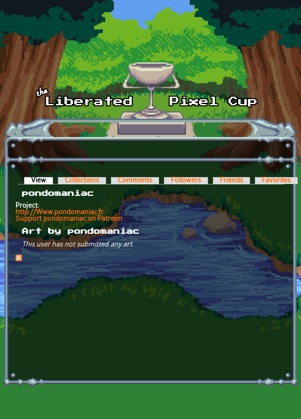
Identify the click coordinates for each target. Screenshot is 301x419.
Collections (82, 180)
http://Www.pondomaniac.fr (59, 212)
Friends (231, 180)
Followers (186, 180)
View (42, 180)
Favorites (276, 180)
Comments (135, 180)
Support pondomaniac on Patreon (68, 219)
